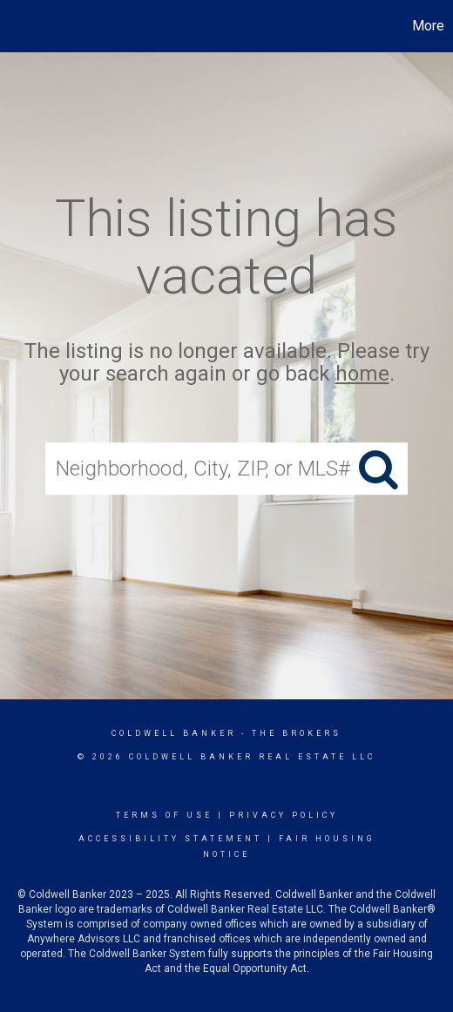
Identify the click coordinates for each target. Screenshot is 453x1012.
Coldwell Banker (174, 733)
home (362, 374)
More (428, 25)
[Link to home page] (15, 26)
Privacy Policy (283, 815)
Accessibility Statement (170, 838)
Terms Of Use (164, 815)
